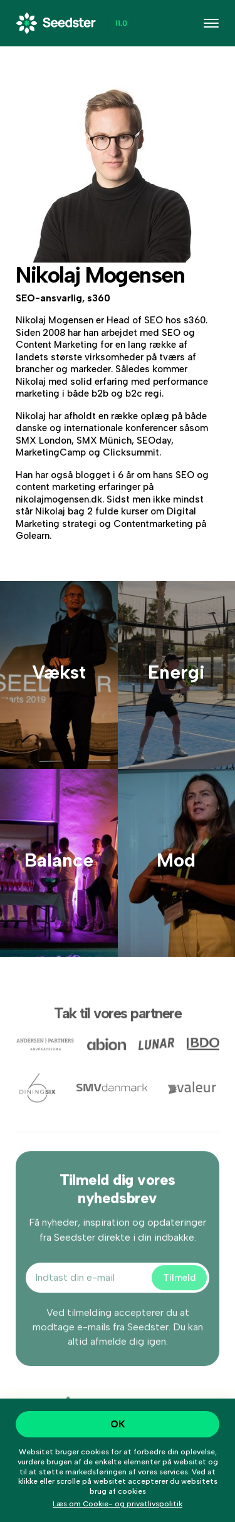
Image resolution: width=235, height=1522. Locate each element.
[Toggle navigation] (211, 23)
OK (117, 1424)
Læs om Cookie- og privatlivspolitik (117, 1503)
